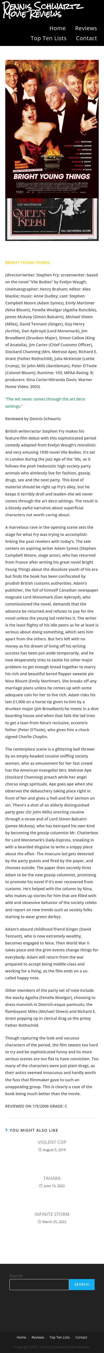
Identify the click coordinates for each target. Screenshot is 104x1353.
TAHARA (52, 1178)
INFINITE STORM (52, 1214)
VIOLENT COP (52, 1142)
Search (15, 1275)
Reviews (86, 28)
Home (57, 28)
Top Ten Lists (49, 38)
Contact (86, 38)
